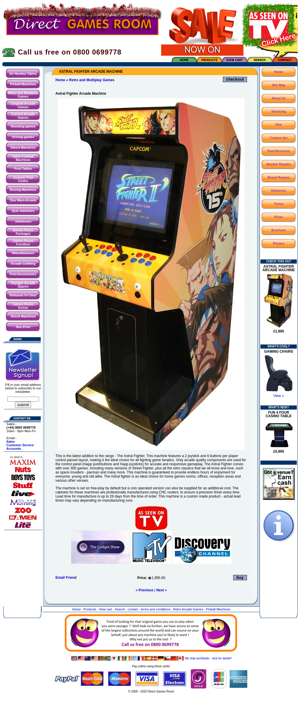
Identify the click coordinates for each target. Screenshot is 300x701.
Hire (278, 124)
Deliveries (278, 190)
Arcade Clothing (23, 263)
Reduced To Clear (23, 295)
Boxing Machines (23, 189)
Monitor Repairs (278, 164)
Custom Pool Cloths (23, 179)
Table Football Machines (23, 158)
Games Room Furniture (23, 242)
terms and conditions (156, 609)
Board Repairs (278, 177)
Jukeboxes (23, 221)
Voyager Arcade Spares (23, 284)
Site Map (278, 85)
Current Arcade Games (23, 115)
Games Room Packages (23, 231)
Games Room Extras (23, 305)
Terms (278, 204)
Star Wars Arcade (23, 200)
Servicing (278, 111)
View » (278, 396)
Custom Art (278, 138)
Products (89, 609)
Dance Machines (23, 147)
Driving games (23, 137)
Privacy (278, 243)
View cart (105, 609)
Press (278, 217)
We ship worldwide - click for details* (151, 658)
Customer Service (20, 445)
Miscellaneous (23, 253)
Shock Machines (23, 316)
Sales (10, 441)
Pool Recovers (278, 151)
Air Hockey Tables (23, 73)
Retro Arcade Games (188, 609)
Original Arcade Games (23, 105)
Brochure (279, 230)
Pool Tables (23, 168)
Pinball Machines (23, 84)
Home (60, 80)
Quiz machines (23, 211)
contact (133, 609)
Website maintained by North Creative (151, 697)
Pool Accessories (23, 274)
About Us (279, 98)
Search (120, 609)
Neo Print (23, 327)
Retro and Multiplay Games (23, 94)
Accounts (13, 448)
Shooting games (23, 126)
